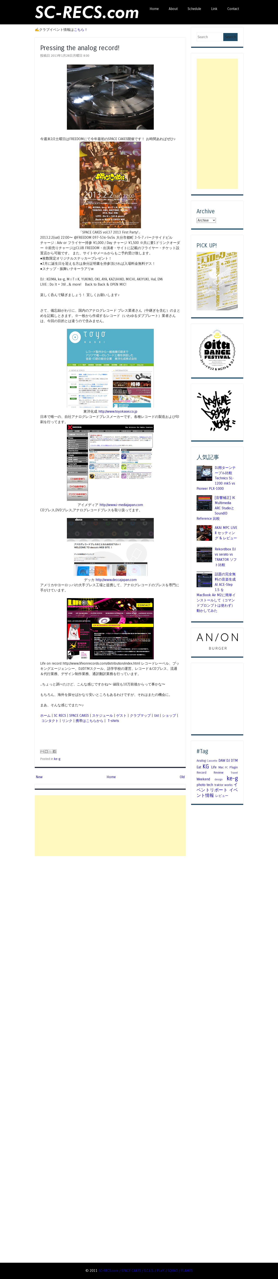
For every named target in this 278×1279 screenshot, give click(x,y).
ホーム (45, 715)
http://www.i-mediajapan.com (121, 505)
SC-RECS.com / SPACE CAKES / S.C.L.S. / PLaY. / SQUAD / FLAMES (146, 1271)
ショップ (169, 715)
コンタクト (50, 721)
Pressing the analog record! (79, 48)
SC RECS (60, 715)
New (39, 777)
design (219, 779)
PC (226, 767)
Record (201, 772)
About (173, 9)
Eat (199, 767)
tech (210, 785)
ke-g (57, 759)
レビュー (221, 796)
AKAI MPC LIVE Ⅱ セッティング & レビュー (226, 533)
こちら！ (81, 30)
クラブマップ (140, 715)
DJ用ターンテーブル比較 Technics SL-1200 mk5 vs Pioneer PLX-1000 (216, 478)
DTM (234, 760)
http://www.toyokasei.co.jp (117, 411)
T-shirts (113, 721)
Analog (201, 761)
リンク (67, 721)
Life (214, 767)
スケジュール (102, 715)
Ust (156, 715)
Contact (233, 9)
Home (154, 9)
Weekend (203, 779)
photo (201, 785)
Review (218, 772)
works (228, 785)
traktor (218, 785)
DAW (221, 760)
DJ (228, 760)
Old (182, 777)
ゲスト (121, 715)
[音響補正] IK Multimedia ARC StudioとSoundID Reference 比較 (216, 508)
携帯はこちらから (89, 721)
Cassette (212, 761)
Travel (234, 772)
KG (206, 766)
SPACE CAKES (79, 715)
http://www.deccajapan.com (116, 580)
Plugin (233, 767)
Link (214, 9)
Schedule (194, 9)
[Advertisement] (110, 825)
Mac (221, 767)
